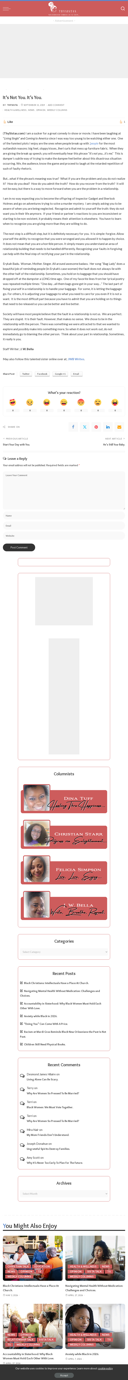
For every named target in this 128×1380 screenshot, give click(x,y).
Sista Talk (94, 1271)
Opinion (41, 110)
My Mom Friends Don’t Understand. (48, 1135)
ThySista (12, 105)
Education (42, 1266)
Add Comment (56, 105)
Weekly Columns (57, 110)
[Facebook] (73, 427)
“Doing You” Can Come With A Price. (46, 1024)
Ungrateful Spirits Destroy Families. (48, 1149)
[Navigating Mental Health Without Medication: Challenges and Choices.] (95, 1258)
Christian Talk (18, 1266)
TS (40, 1271)
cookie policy (105, 1368)
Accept (64, 1375)
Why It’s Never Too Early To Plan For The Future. (55, 1163)
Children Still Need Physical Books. (45, 1044)
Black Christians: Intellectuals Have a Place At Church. (56, 983)
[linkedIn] (108, 427)
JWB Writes (76, 359)
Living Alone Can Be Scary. (42, 1079)
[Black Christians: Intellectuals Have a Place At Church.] (33, 1258)
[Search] (123, 8)
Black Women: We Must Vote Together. (50, 1107)
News (31, 110)
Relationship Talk (20, 1339)
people (94, 143)
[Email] (119, 427)
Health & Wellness (15, 110)
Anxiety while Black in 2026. (40, 1016)
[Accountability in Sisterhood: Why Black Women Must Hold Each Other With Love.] (33, 1325)
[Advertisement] (64, 51)
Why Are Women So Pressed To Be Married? (53, 1093)
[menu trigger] (7, 8)
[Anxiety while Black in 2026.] (95, 1325)
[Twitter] (85, 427)
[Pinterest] (96, 427)
